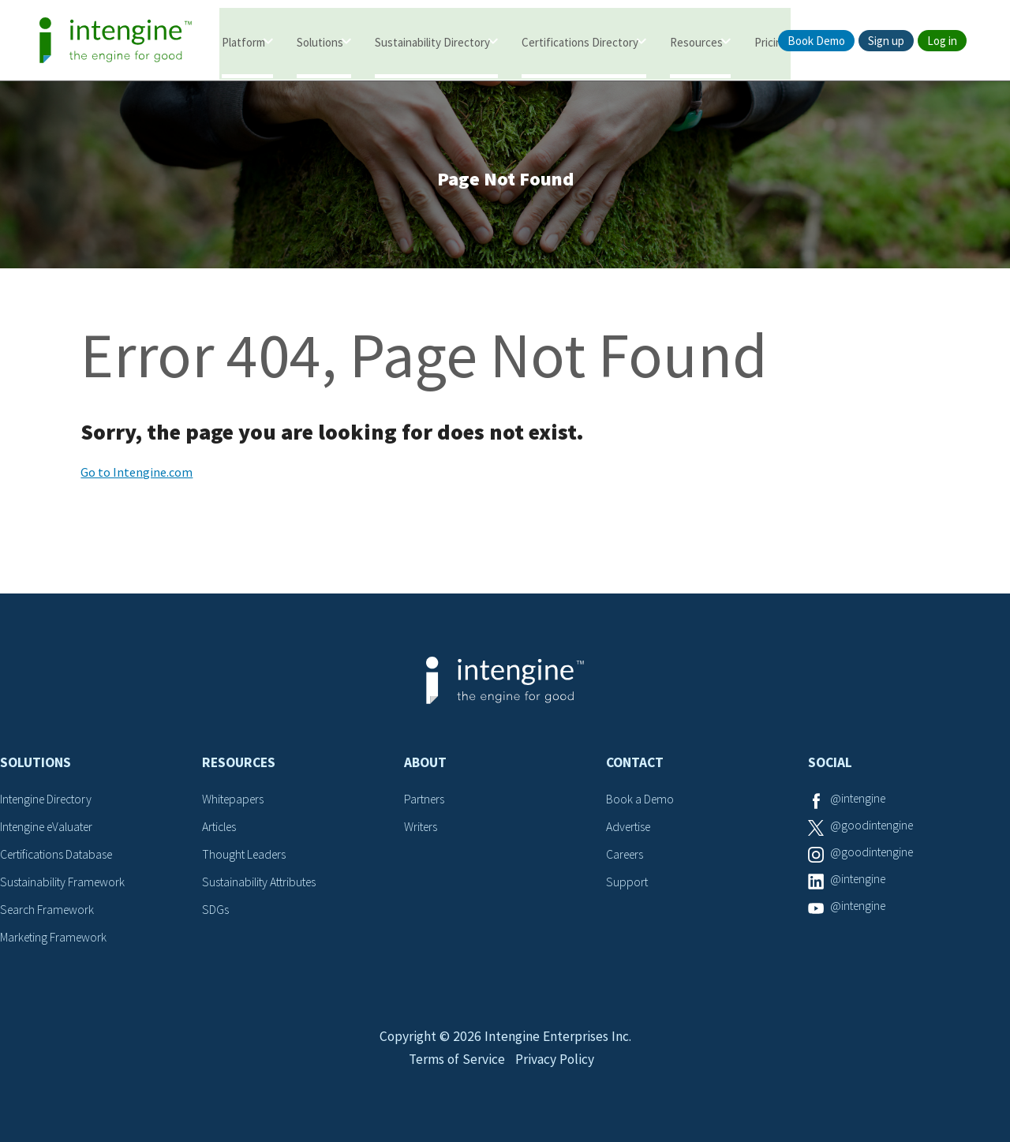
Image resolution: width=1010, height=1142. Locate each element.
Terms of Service (455, 1068)
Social (830, 765)
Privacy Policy (556, 1068)
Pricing (771, 41)
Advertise (630, 829)
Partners (425, 802)
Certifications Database (59, 856)
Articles (221, 829)
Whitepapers (234, 802)
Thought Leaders (246, 856)
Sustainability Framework (64, 883)
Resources (696, 41)
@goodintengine (873, 829)
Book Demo (816, 40)
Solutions (320, 41)
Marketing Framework (55, 937)
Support (627, 883)
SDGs (215, 910)
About (425, 765)
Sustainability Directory (432, 41)
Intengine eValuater (50, 829)
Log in (942, 40)
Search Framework (49, 910)
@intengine (859, 802)
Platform (243, 41)
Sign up (886, 40)
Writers (422, 829)
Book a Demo (640, 802)
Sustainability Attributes (262, 883)
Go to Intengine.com (136, 475)
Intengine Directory (49, 802)
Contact (635, 765)
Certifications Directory (580, 41)
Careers (626, 856)
